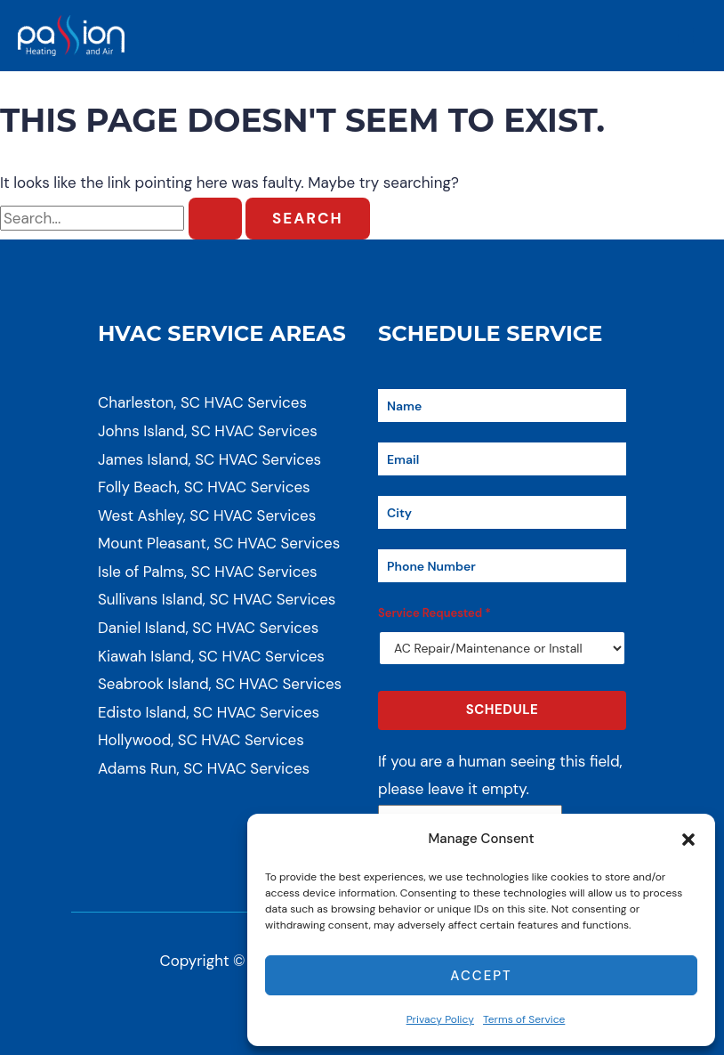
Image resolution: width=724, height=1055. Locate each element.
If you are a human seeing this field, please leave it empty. (500, 789)
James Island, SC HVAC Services (209, 459)
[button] (688, 839)
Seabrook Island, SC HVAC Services (220, 684)
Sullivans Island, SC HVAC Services (216, 599)
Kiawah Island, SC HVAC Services (211, 656)
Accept (480, 976)
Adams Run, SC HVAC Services (204, 768)
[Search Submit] (215, 218)
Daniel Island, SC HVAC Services (208, 627)
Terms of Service (524, 1019)
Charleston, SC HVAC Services (202, 402)
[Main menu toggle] (686, 35)
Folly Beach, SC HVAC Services (204, 487)
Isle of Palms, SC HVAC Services (208, 571)
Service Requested (434, 613)
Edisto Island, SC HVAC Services (208, 712)
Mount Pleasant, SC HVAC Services (219, 543)
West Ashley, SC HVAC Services (207, 515)
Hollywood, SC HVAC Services (201, 740)
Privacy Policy (440, 1019)
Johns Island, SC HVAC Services (208, 431)
